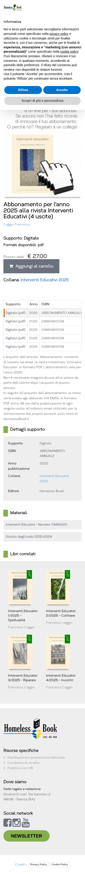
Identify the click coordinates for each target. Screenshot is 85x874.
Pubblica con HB (20, 768)
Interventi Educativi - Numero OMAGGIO (36, 525)
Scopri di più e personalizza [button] (42, 100)
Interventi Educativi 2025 (44, 279)
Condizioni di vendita (23, 763)
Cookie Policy (60, 864)
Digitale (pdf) (15, 313)
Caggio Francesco (16, 224)
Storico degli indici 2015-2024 (29, 537)
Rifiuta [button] (23, 90)
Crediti (20, 864)
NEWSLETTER (26, 835)
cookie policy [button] (69, 51)
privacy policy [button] (58, 34)
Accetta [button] (62, 90)
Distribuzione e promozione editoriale (36, 757)
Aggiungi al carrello (31, 266)
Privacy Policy (38, 864)
